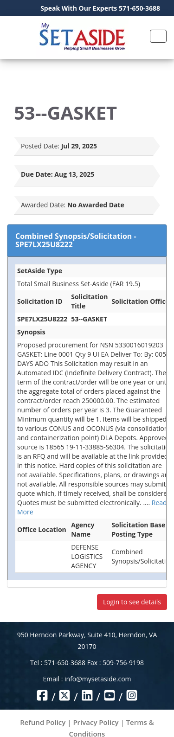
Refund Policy (42, 722)
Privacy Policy (95, 722)
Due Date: (37, 174)
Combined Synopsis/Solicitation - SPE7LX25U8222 (75, 240)
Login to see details (132, 601)
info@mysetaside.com (97, 678)
